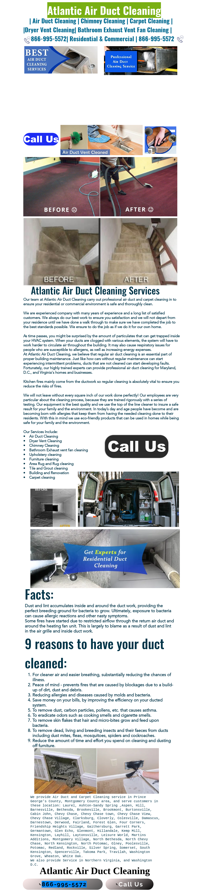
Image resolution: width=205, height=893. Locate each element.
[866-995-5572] (63, 884)
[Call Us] (41, 139)
